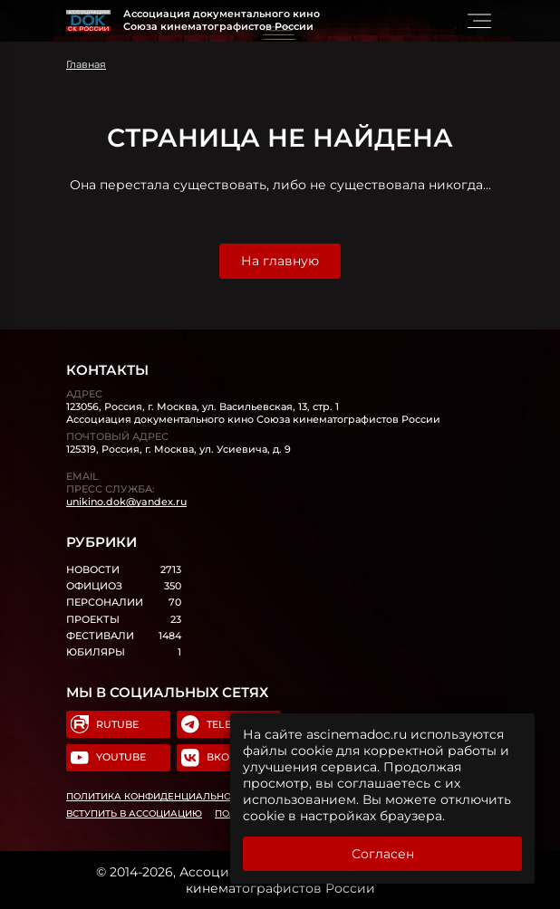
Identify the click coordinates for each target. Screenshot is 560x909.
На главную (280, 261)
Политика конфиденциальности (158, 796)
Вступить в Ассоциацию (134, 813)
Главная (86, 64)
